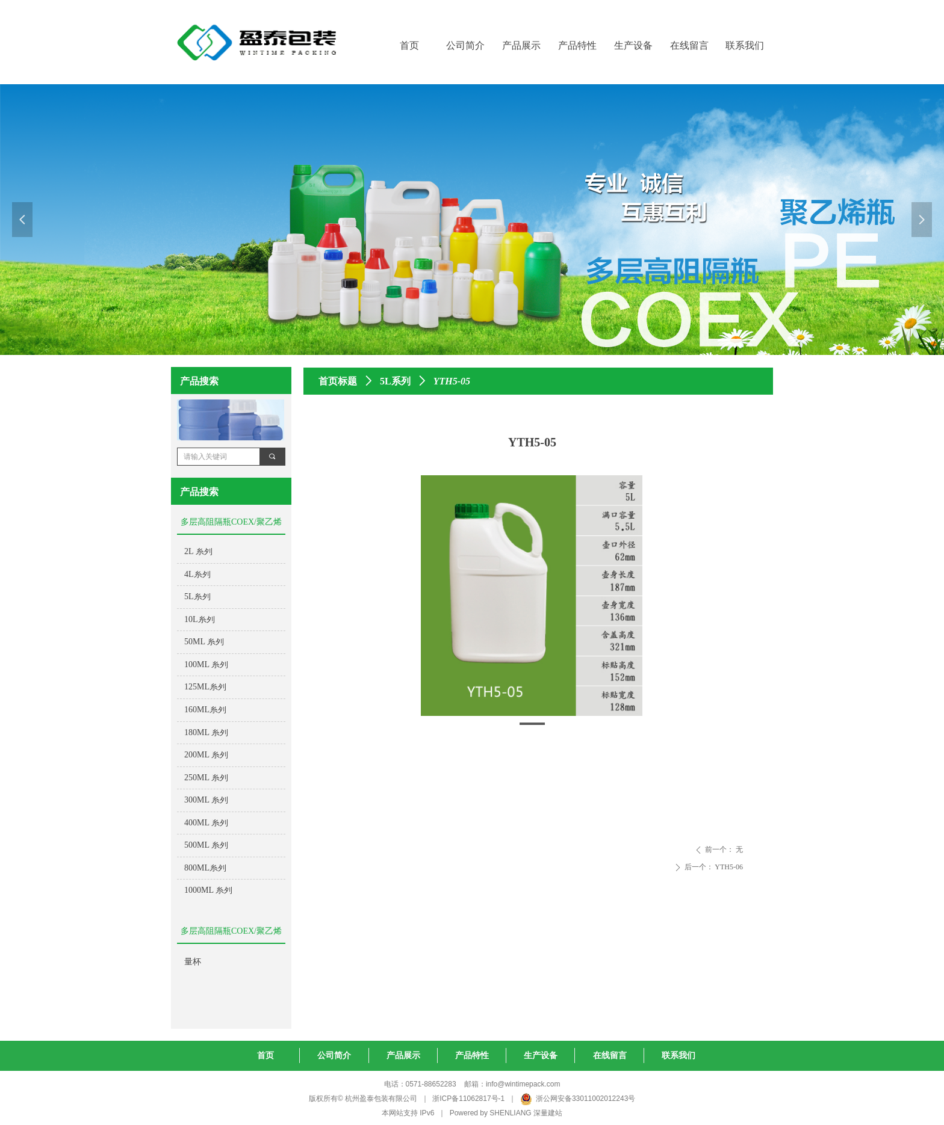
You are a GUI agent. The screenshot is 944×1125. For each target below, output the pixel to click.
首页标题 (337, 381)
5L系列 (395, 381)
